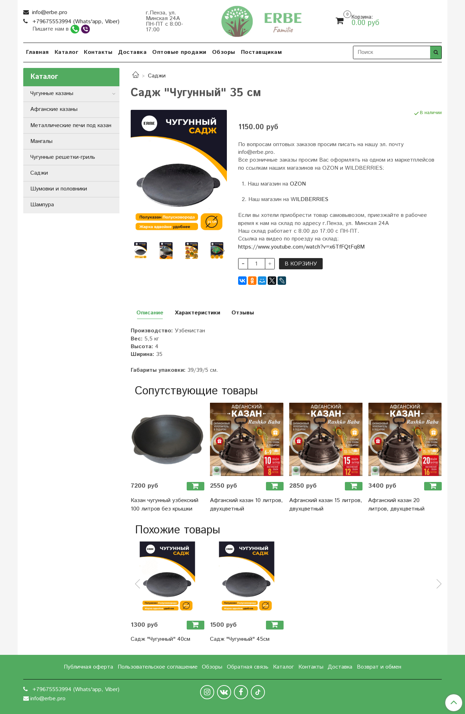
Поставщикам (261, 52)
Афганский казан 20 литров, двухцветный (396, 504)
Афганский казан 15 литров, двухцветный (325, 504)
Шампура (42, 205)
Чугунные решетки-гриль (62, 157)
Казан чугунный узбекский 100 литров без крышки (164, 504)
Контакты (98, 52)
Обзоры (223, 52)
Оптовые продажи (179, 52)
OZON (298, 184)
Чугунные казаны (51, 93)
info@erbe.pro (48, 12)
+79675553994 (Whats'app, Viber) (75, 22)
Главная (37, 52)
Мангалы (41, 141)
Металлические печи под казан (70, 125)
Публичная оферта (88, 667)
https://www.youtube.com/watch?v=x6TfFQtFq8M (301, 247)
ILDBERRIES (312, 199)
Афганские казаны (54, 109)
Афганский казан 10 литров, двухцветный (246, 504)
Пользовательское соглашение (158, 667)
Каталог (67, 52)
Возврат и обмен (379, 667)
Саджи (157, 76)
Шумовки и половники (58, 189)
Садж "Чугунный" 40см (160, 639)
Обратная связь (247, 667)
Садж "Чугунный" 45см (239, 639)
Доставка (132, 52)
